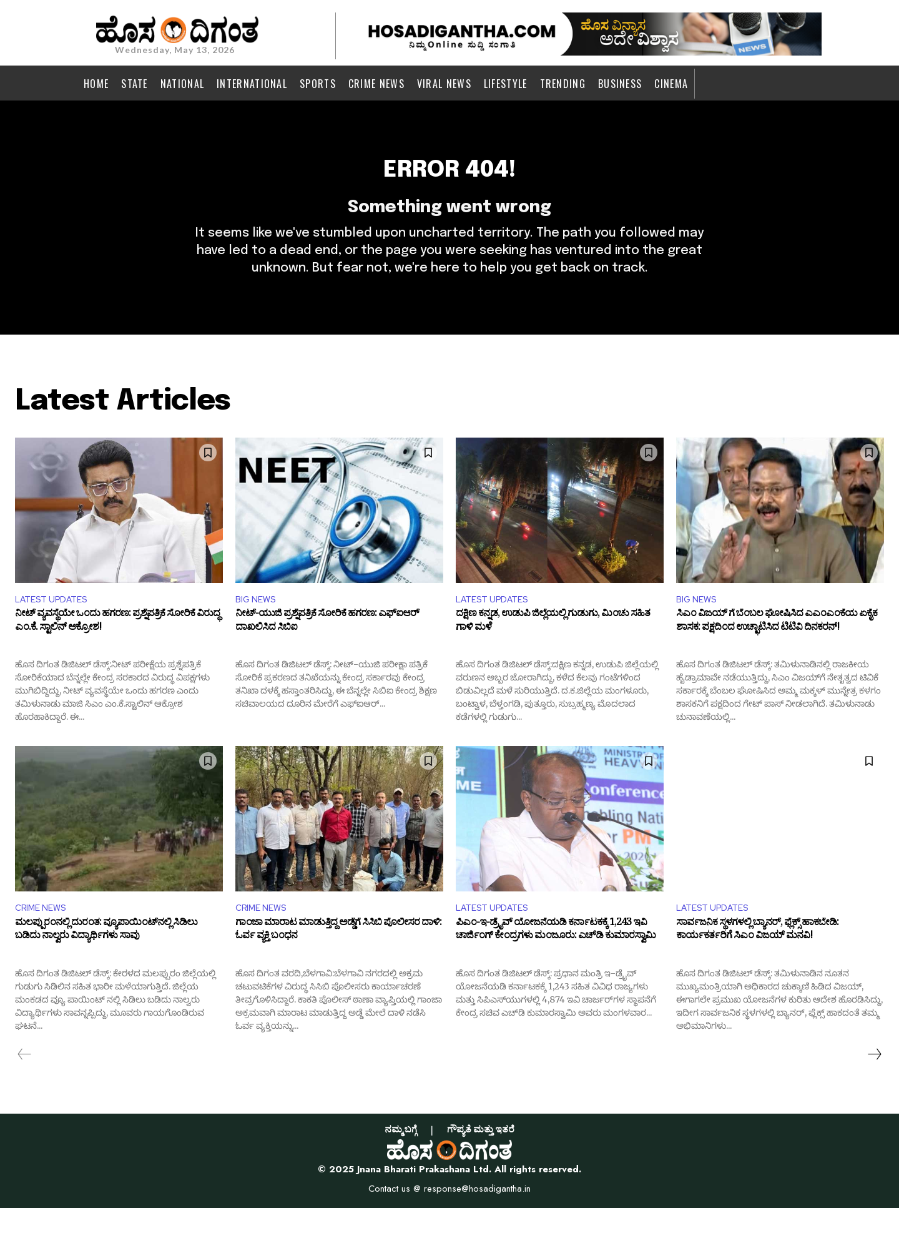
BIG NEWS (258, 623)
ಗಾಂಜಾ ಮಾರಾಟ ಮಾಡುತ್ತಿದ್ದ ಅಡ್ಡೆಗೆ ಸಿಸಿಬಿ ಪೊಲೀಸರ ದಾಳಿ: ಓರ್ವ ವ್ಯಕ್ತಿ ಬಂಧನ (338, 960)
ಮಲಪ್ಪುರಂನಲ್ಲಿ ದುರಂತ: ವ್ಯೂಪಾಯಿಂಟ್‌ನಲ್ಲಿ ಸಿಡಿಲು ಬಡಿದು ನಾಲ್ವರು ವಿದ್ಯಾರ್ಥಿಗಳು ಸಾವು (106, 960)
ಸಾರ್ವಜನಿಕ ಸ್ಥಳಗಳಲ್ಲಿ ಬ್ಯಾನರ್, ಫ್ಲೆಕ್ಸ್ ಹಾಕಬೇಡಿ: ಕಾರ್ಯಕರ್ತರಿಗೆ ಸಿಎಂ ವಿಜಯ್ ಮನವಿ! (757, 960)
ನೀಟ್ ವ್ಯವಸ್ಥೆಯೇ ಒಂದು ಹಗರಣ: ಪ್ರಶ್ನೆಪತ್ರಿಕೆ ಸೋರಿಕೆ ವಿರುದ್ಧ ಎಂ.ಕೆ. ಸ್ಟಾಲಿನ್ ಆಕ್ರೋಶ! (117, 649)
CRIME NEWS (44, 934)
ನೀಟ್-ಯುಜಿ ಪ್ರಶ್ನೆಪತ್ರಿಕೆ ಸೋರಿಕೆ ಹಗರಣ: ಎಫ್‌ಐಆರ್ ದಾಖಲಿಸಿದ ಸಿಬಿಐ (327, 649)
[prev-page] (24, 1081)
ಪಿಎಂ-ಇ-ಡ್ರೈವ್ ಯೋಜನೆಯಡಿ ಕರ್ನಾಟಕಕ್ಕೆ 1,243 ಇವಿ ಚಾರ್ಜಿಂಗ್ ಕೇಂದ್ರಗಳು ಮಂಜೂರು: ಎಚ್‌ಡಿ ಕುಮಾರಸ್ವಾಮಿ (556, 960)
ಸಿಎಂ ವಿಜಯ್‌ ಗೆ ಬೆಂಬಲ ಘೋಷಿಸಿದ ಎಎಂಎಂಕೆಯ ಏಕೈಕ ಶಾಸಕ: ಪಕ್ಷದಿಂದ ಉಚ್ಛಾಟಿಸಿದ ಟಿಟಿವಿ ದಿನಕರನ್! (776, 649)
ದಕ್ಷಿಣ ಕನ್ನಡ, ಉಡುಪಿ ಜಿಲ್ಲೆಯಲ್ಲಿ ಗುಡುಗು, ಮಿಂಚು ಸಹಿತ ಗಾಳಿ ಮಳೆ (553, 649)
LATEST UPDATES (56, 623)
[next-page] (874, 1081)
